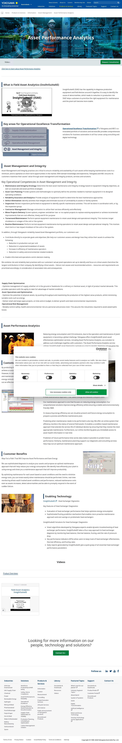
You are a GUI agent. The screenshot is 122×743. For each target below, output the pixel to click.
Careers (70, 2)
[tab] (10, 573)
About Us (62, 2)
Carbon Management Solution (28, 726)
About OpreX (75, 695)
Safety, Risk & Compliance (25, 693)
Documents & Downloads (58, 686)
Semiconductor (9, 726)
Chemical (7, 693)
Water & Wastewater (10, 719)
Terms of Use (7, 740)
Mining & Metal (9, 705)
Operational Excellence (25, 702)
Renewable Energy (10, 699)
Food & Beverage (9, 710)
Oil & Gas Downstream (8, 686)
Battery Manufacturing (9, 723)
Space (6, 729)
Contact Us (114, 6)
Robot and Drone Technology (76, 714)
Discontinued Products (42, 718)
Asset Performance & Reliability (27, 698)
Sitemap (66, 740)
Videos (56, 693)
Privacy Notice (18, 740)
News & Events (53, 2)
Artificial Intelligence (77, 708)
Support (104, 6)
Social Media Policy (40, 740)
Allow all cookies (91, 392)
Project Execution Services (43, 701)
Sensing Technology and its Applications (77, 718)
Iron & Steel (8, 716)
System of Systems (77, 698)
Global (89, 2)
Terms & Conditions (55, 740)
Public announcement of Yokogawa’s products (44, 712)
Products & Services (66, 6)
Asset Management (45, 13)
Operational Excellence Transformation (80, 128)
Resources (57, 690)
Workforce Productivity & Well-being (27, 687)
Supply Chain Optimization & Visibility (25, 714)
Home (7, 13)
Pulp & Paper (8, 713)
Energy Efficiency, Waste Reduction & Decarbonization (27, 708)
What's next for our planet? (77, 686)
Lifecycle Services (43, 705)
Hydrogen (7, 702)
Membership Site (80, 2)
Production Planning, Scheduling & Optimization (27, 721)
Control (40, 692)
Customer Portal (93, 693)
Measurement (42, 694)
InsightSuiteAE (50, 501)
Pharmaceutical (9, 708)
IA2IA (73, 701)
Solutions (52, 6)
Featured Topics (91, 6)
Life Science (41, 708)
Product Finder (92, 690)
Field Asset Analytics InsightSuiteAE (20, 591)
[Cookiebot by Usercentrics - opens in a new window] (97, 349)
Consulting (41, 697)
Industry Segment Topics (77, 691)
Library (79, 6)
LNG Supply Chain (10, 690)
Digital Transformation (76, 704)
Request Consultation (110, 62)
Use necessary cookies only (60, 392)
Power (6, 696)
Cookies (28, 740)
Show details (98, 385)
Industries (41, 6)
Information (32, 13)
